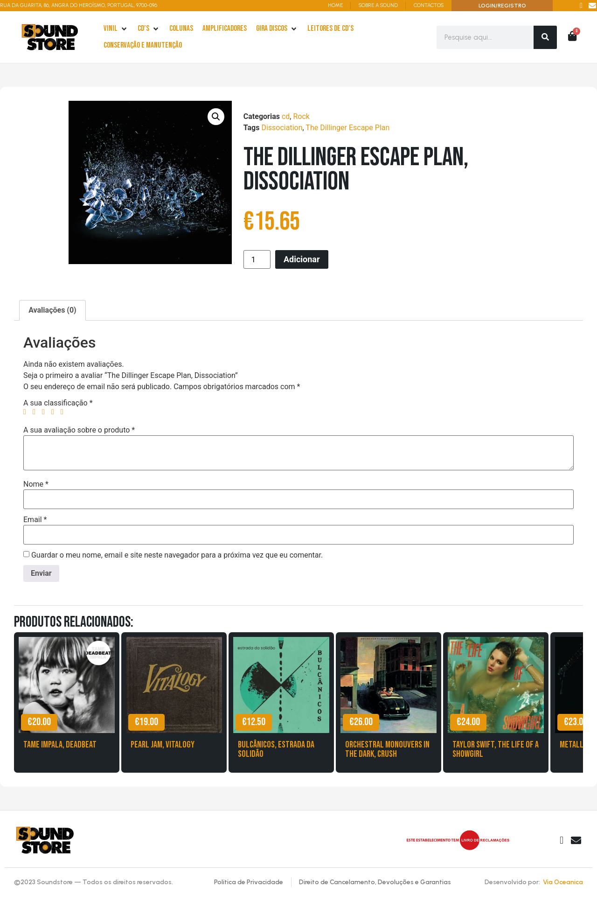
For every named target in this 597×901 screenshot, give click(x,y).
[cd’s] (149, 29)
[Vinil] (116, 29)
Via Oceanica (563, 882)
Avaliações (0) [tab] (52, 310)
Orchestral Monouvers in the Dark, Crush (387, 749)
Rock (301, 116)
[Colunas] (181, 29)
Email (35, 520)
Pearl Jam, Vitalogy (162, 744)
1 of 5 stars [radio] (27, 412)
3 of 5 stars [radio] (45, 412)
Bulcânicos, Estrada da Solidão (276, 749)
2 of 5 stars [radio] (36, 412)
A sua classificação (58, 403)
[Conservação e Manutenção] (143, 45)
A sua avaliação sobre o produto (79, 430)
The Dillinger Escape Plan (347, 127)
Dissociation (281, 127)
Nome (36, 484)
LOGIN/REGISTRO (502, 5)
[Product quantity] (257, 259)
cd (286, 116)
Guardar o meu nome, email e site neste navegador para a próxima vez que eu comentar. (177, 555)
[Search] (545, 37)
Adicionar (302, 259)
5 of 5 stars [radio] (64, 412)
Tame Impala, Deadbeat (60, 744)
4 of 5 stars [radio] (55, 412)
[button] (216, 116)
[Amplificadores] (224, 29)
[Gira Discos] (277, 29)
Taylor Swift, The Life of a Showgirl (495, 749)
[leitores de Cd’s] (330, 29)
